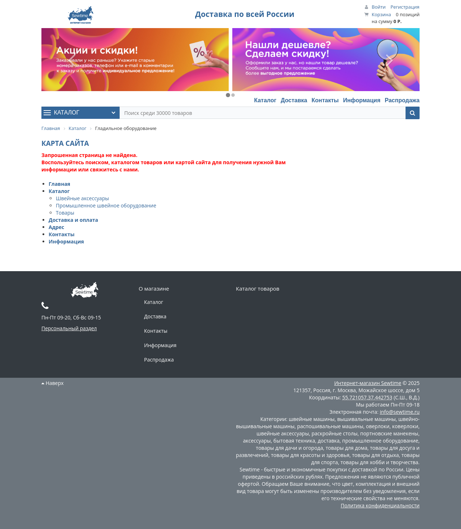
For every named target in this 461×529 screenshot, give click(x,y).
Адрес (56, 227)
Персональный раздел (69, 328)
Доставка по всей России (245, 14)
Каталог (265, 100)
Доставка (294, 100)
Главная (59, 183)
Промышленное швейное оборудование (106, 205)
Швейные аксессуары (82, 198)
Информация (361, 100)
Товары (65, 212)
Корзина (381, 14)
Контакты (325, 100)
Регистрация (404, 7)
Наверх (52, 383)
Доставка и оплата (73, 219)
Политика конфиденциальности (380, 505)
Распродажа (402, 100)
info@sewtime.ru (400, 411)
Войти (379, 7)
